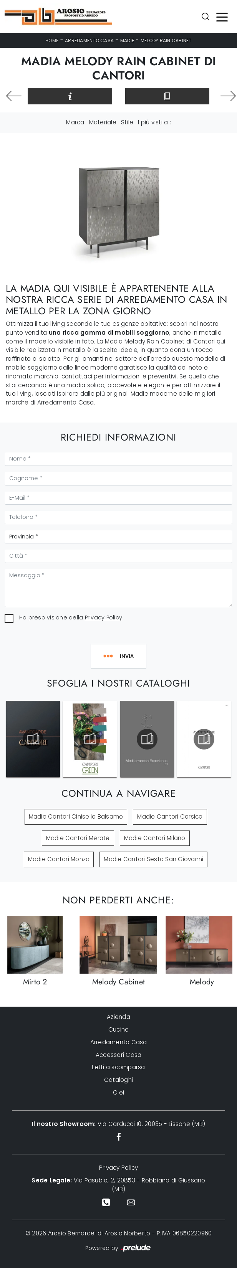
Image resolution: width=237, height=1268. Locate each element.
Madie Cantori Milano (155, 838)
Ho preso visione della (70, 617)
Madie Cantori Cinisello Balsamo (76, 816)
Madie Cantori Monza (59, 859)
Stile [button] (127, 122)
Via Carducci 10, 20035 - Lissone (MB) (118, 1124)
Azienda (118, 1017)
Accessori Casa (119, 1055)
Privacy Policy (104, 617)
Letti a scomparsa (118, 1067)
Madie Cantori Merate (78, 838)
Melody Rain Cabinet (166, 40)
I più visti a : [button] (154, 122)
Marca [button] (75, 122)
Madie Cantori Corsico (169, 816)
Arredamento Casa (89, 40)
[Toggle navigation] (222, 16)
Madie (127, 40)
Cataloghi (118, 1080)
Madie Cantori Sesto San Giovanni (153, 859)
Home (51, 40)
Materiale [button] (102, 122)
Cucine (118, 1029)
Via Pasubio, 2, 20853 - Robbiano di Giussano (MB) (118, 1184)
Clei (118, 1092)
